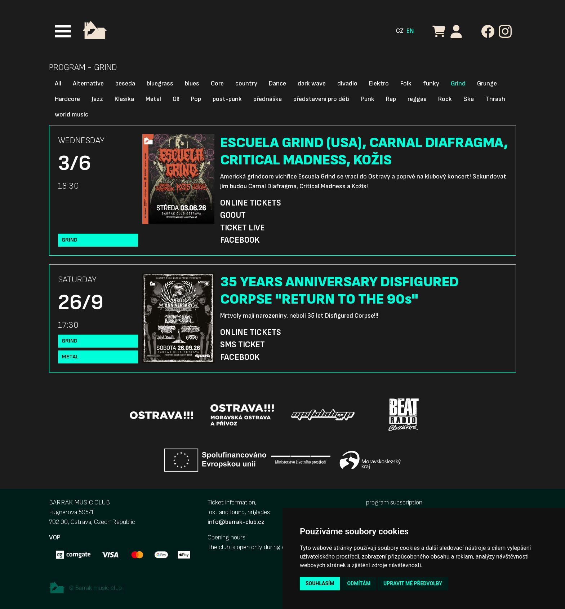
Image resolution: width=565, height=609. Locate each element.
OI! (176, 99)
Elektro (379, 83)
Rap (391, 99)
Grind (458, 83)
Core (217, 83)
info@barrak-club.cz (236, 522)
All (58, 83)
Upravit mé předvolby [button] (412, 583)
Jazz (97, 99)
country (246, 83)
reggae (417, 99)
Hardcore (67, 99)
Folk (405, 83)
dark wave (312, 83)
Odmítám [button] (358, 583)
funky (431, 83)
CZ (400, 31)
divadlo (347, 83)
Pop (196, 99)
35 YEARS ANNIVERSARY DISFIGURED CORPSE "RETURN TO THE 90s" (339, 290)
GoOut (233, 215)
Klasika (124, 99)
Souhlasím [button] (320, 583)
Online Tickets (250, 203)
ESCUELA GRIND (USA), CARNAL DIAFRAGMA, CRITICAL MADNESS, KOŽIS (364, 151)
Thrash (495, 99)
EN (410, 31)
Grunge (487, 83)
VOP (54, 537)
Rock (445, 99)
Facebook (239, 240)
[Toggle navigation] (62, 31)
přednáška (267, 99)
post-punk (227, 99)
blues (192, 83)
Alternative (88, 83)
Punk (367, 99)
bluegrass (160, 83)
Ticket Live (242, 228)
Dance (277, 83)
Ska (468, 99)
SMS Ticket (242, 345)
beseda (125, 83)
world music (71, 114)
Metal (153, 99)
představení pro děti (321, 99)
